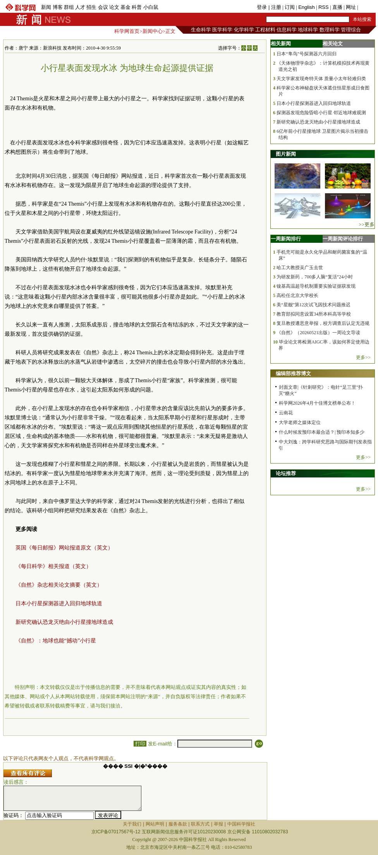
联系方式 (200, 824)
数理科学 (330, 30)
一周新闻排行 (286, 239)
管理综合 (351, 30)
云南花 (286, 412)
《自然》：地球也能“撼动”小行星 (55, 641)
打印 (140, 744)
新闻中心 (153, 31)
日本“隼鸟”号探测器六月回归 (307, 54)
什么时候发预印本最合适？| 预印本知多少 (321, 432)
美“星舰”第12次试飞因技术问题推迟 (314, 304)
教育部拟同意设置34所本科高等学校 (314, 314)
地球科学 (308, 30)
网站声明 (155, 824)
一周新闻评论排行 (343, 239)
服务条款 (177, 824)
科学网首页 (126, 31)
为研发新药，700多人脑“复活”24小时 (315, 277)
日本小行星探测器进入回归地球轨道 (58, 603)
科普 (137, 7)
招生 (91, 7)
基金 (125, 7)
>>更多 (367, 224)
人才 (80, 7)
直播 (337, 7)
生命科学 (201, 30)
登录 (262, 7)
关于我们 (132, 824)
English (306, 7)
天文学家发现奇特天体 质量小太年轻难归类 (321, 78)
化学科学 (244, 30)
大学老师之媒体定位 (300, 422)
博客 (58, 7)
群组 (69, 7)
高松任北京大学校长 (297, 295)
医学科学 (222, 30)
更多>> (363, 357)
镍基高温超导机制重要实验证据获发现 (316, 286)
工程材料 (265, 30)
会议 (103, 7)
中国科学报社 (241, 824)
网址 (351, 7)
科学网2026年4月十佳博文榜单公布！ (317, 403)
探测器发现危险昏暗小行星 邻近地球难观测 (321, 112)
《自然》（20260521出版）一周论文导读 (318, 332)
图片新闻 (286, 154)
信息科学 (287, 30)
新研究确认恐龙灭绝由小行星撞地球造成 (64, 622)
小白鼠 (150, 7)
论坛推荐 (286, 473)
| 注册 (274, 7)
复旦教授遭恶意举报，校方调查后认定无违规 (323, 323)
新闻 (46, 7)
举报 (218, 824)
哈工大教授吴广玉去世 (300, 267)
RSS (323, 7)
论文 (114, 7)
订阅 (290, 7)
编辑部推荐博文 (293, 373)
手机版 (367, 7)
